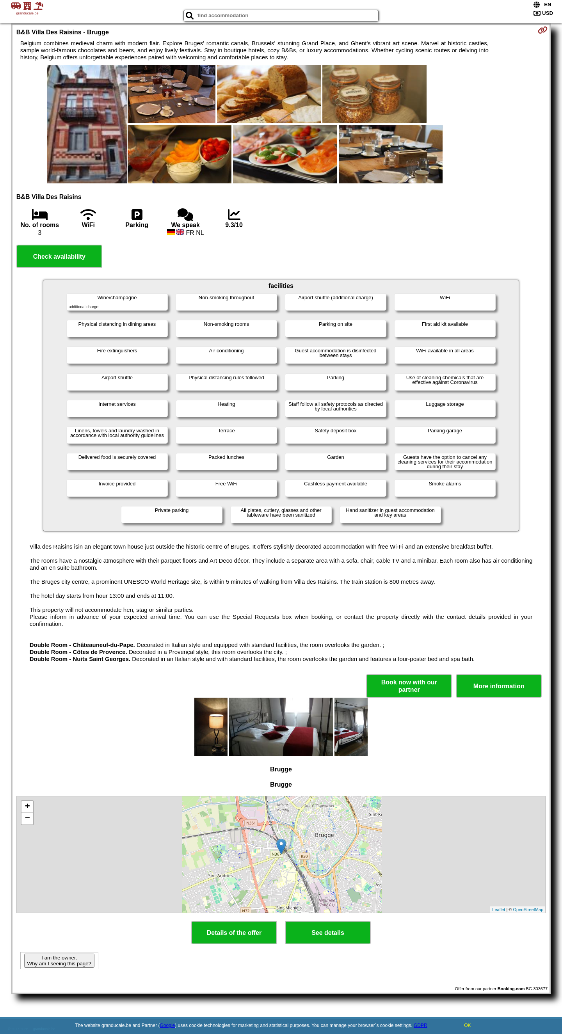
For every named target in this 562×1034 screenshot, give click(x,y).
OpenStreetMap (528, 909)
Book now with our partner (409, 686)
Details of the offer (234, 932)
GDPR (420, 1025)
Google (167, 1025)
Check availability (59, 256)
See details (327, 932)
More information (499, 686)
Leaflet (498, 909)
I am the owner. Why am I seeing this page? (59, 960)
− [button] (27, 818)
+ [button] (27, 807)
